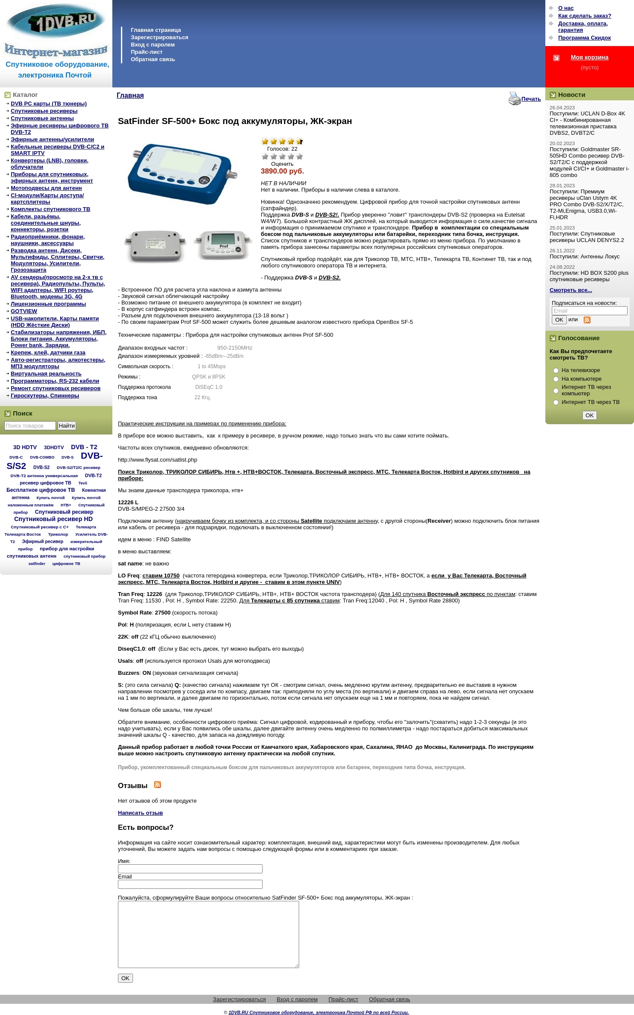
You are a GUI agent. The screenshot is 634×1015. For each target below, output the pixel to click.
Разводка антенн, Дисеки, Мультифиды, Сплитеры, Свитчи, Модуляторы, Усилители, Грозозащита (58, 260)
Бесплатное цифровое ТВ (40, 490)
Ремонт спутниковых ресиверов (56, 388)
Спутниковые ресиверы (44, 111)
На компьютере (582, 379)
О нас (566, 8)
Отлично (299, 156)
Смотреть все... (571, 290)
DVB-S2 (41, 467)
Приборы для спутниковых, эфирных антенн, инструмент (52, 177)
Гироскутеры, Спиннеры (45, 395)
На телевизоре (581, 370)
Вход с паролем (153, 44)
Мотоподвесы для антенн (46, 188)
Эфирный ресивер (42, 541)
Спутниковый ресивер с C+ (39, 527)
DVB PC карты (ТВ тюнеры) (49, 103)
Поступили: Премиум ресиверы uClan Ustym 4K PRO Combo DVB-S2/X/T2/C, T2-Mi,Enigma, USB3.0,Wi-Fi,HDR (587, 204)
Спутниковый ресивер (64, 512)
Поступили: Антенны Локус (585, 256)
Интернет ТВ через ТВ (591, 402)
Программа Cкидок (584, 37)
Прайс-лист (147, 52)
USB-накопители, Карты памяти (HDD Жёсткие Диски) (55, 321)
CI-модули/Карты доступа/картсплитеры (47, 198)
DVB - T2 (84, 447)
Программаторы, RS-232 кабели (55, 381)
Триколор (58, 534)
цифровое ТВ (66, 563)
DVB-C (16, 457)
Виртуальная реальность (46, 373)
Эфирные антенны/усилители (52, 139)
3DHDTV (54, 447)
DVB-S (68, 457)
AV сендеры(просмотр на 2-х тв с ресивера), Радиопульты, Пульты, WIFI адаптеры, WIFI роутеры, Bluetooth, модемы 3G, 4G (58, 287)
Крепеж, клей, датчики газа (48, 352)
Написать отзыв (140, 813)
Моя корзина (590, 57)
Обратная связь (153, 59)
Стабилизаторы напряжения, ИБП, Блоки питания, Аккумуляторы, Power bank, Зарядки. (58, 338)
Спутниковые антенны (42, 118)
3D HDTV (25, 447)
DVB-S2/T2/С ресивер (78, 467)
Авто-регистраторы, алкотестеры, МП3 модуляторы (58, 363)
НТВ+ (66, 505)
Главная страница (156, 30)
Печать (531, 99)
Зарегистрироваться (160, 37)
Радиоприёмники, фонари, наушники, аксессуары (48, 239)
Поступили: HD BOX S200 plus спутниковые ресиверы (589, 276)
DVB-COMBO (42, 457)
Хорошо (291, 156)
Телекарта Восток (23, 534)
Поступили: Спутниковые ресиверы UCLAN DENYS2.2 (587, 236)
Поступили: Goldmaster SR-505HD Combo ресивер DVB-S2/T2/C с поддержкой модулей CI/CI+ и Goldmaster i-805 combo (589, 162)
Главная (130, 95)
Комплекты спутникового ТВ (50, 209)
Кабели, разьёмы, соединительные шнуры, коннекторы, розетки (46, 223)
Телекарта (86, 527)
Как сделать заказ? (584, 15)
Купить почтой (51, 498)
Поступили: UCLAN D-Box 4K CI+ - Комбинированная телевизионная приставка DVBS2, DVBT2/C (587, 123)
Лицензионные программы (48, 304)
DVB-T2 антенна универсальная (44, 475)
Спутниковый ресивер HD (53, 518)
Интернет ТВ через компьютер (586, 390)
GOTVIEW (24, 311)
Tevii (82, 483)
